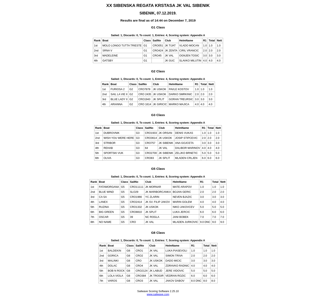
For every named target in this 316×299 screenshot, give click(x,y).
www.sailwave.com (158, 294)
